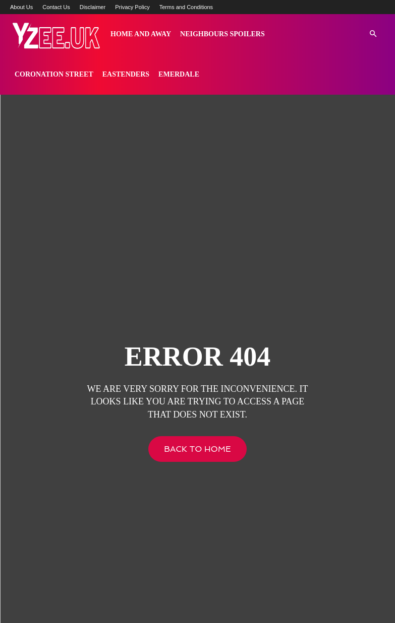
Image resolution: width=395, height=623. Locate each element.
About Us (21, 7)
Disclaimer (92, 7)
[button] (373, 34)
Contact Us (56, 7)
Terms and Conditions (186, 7)
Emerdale (178, 74)
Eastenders (125, 74)
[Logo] (55, 34)
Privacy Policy (132, 7)
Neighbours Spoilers (222, 34)
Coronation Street (54, 74)
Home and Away (140, 34)
